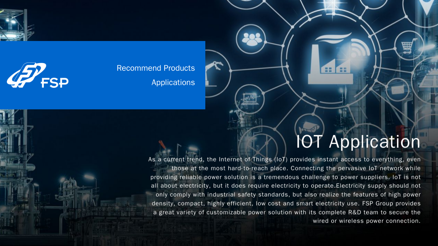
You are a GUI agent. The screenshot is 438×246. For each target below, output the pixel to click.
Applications (173, 82)
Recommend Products (156, 68)
